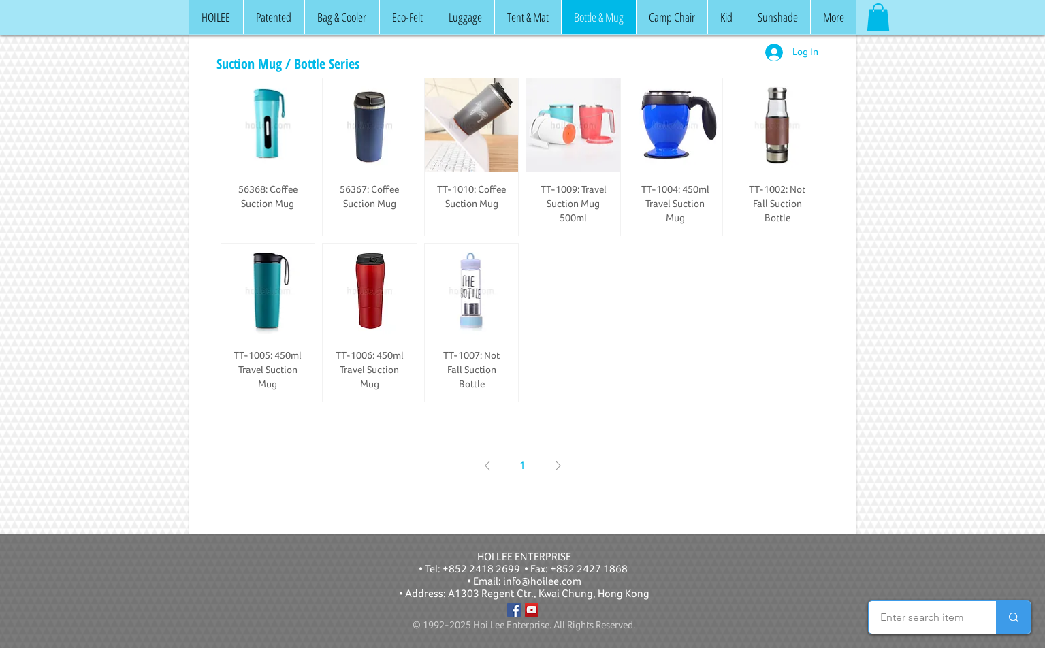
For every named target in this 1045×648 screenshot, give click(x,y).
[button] (878, 17)
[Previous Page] (487, 465)
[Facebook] (514, 610)
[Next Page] (558, 465)
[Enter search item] (922, 617)
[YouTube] (531, 610)
